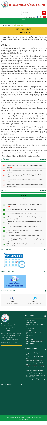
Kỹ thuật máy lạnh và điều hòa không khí (35, 325)
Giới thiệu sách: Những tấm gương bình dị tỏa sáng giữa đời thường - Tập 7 (25, 222)
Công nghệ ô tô (30, 330)
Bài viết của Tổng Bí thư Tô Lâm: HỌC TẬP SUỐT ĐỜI (22, 209)
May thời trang (29, 335)
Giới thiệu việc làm (12, 342)
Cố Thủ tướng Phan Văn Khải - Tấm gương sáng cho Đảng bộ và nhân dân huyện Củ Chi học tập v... (24, 244)
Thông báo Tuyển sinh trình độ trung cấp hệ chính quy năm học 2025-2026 (25, 180)
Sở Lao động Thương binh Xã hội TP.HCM (34, 363)
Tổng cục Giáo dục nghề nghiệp (34, 373)
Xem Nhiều (23, 199)
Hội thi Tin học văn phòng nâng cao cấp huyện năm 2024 (22, 226)
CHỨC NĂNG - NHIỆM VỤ (23, 29)
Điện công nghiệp (30, 320)
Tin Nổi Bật (23, 195)
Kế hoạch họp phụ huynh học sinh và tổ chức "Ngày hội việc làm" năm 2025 (25, 176)
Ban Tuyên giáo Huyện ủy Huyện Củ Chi (35, 367)
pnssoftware (26, 419)
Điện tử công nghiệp (31, 322)
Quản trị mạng (29, 339)
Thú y (27, 337)
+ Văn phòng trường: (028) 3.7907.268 (11, 333)
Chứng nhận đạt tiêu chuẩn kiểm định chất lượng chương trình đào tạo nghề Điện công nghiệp (25, 217)
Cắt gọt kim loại (30, 328)
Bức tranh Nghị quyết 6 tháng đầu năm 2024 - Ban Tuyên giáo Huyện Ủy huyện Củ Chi (25, 240)
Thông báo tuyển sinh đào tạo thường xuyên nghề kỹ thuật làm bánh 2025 (24, 166)
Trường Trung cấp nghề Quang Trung (35, 379)
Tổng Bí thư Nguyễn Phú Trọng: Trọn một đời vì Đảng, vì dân (23, 235)
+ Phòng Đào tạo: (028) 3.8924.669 (10, 339)
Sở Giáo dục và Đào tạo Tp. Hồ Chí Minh (35, 357)
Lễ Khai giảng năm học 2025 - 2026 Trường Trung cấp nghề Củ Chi (25, 205)
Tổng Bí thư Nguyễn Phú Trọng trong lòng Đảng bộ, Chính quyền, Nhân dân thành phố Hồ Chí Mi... (25, 231)
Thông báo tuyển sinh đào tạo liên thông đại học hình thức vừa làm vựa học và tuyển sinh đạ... (25, 185)
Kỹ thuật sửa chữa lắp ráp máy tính (35, 333)
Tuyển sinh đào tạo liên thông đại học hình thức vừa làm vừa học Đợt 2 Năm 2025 (25, 171)
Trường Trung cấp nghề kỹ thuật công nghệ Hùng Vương (35, 375)
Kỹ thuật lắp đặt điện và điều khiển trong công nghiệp (34, 342)
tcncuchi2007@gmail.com (9, 330)
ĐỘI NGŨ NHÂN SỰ (24, 33)
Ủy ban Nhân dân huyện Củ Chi (34, 360)
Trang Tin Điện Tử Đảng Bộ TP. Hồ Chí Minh (35, 353)
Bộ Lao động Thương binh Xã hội (34, 370)
